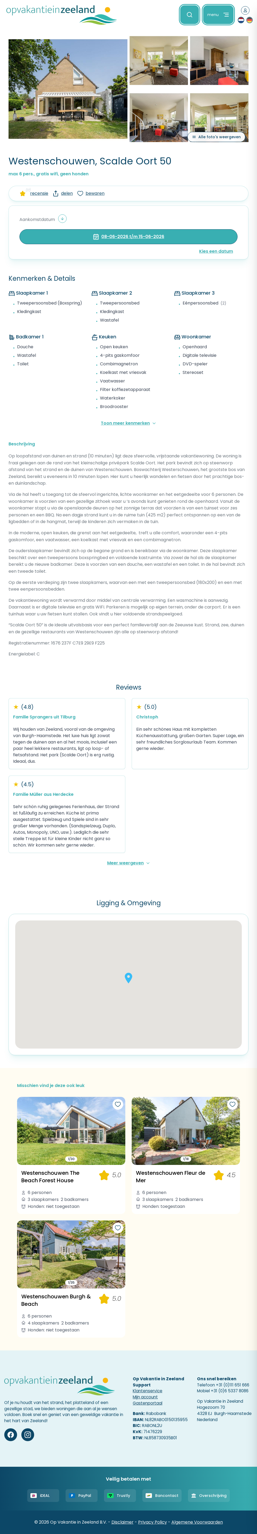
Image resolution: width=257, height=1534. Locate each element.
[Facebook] (10, 1434)
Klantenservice (147, 1391)
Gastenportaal (147, 1403)
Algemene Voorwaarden (197, 1522)
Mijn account (145, 1397)
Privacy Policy (152, 1522)
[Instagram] (27, 1434)
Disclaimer (122, 1522)
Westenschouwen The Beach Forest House (50, 1176)
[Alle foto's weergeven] (216, 137)
